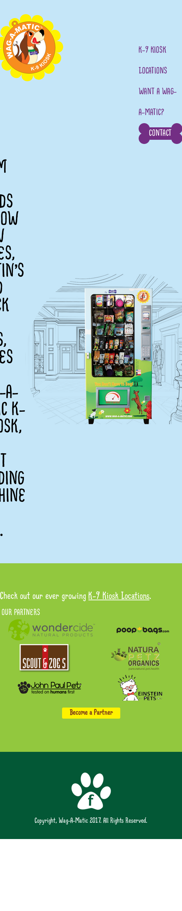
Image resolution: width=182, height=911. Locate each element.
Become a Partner (91, 713)
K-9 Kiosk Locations (118, 596)
